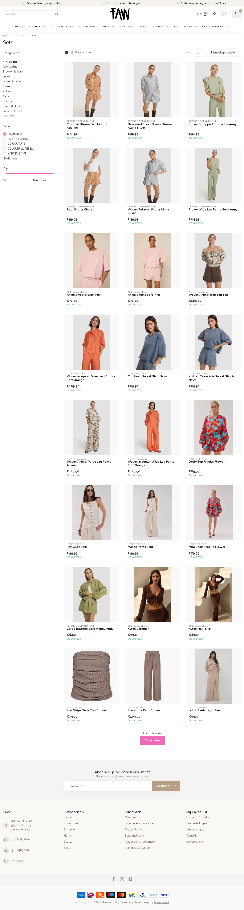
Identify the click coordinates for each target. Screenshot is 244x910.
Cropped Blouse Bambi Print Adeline (87, 126)
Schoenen (87, 26)
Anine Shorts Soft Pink (144, 294)
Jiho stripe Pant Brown (144, 710)
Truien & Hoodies (13, 106)
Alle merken (15, 133)
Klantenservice (215, 26)
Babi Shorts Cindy (79, 209)
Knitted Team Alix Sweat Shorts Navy (212, 378)
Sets (34, 35)
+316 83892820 (20, 839)
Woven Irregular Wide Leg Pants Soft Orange (151, 463)
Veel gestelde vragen (138, 847)
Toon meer (152, 740)
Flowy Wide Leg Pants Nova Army (213, 209)
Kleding (36, 26)
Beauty (126, 26)
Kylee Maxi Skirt (200, 628)
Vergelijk (191, 835)
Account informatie (197, 817)
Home (19, 26)
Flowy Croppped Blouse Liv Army (212, 124)
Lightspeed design (140, 902)
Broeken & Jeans (13, 71)
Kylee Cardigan (138, 628)
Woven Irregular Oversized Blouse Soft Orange (91, 378)
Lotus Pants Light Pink (204, 710)
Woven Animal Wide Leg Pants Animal (89, 463)
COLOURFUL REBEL (20, 148)
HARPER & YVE (17, 153)
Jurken (7, 76)
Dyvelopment (161, 902)
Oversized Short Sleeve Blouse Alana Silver (150, 126)
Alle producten (195, 841)
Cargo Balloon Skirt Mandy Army (90, 628)
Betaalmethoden (135, 835)
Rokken (7, 91)
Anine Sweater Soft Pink (84, 294)
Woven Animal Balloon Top (208, 294)
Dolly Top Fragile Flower (207, 461)
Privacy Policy (133, 829)
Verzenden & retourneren (140, 841)
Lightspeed (122, 902)
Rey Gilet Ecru (77, 547)
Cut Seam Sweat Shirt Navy (147, 376)
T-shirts (7, 101)
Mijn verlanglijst (195, 829)
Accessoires (61, 26)
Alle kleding (10, 66)
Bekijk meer (10, 158)
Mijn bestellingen (196, 823)
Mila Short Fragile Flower (207, 547)
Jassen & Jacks (12, 81)
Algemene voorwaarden (140, 823)
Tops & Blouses (12, 111)
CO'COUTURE (16, 143)
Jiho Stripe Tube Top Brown (86, 710)
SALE (143, 26)
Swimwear (9, 116)
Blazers (7, 86)
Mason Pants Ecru (140, 547)
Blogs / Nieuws (165, 26)
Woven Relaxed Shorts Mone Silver (148, 211)
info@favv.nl (18, 861)
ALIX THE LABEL (18, 138)
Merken (190, 26)
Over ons (130, 817)
